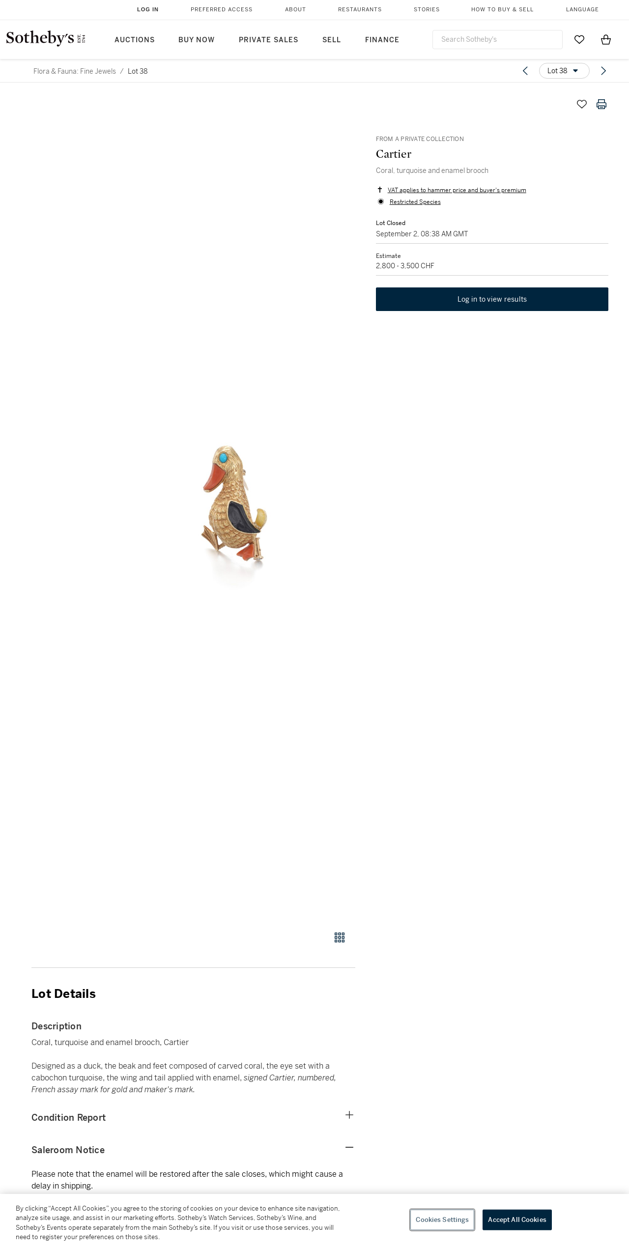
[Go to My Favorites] (579, 39)
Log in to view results (492, 300)
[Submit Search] (551, 39)
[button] (231, 507)
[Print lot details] (601, 104)
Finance (382, 40)
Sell (331, 40)
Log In (148, 9)
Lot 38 (138, 71)
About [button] (295, 9)
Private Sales (268, 40)
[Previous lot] (525, 71)
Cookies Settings (442, 1220)
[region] (314, 1220)
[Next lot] (603, 71)
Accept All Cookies (517, 1220)
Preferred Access (222, 9)
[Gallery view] (339, 937)
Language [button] (582, 9)
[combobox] (497, 39)
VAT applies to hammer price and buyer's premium (456, 191)
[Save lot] (582, 104)
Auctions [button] (134, 40)
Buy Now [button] (196, 40)
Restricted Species (414, 202)
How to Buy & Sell (502, 9)
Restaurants (360, 9)
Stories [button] (427, 9)
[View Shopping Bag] (606, 39)
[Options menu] (564, 71)
